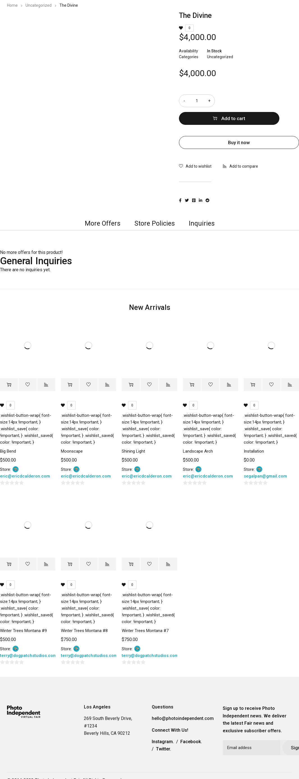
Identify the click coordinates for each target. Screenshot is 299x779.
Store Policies (155, 205)
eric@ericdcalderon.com (25, 459)
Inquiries (204, 205)
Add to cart (264, 101)
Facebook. (191, 724)
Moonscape (72, 434)
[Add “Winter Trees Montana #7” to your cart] (131, 547)
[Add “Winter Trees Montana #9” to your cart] (9, 547)
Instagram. (163, 724)
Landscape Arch (198, 434)
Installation (254, 434)
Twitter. (163, 732)
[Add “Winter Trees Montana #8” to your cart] (70, 547)
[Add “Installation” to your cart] (253, 368)
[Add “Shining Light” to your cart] (131, 368)
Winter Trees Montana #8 (84, 614)
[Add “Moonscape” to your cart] (70, 368)
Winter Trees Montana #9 (23, 614)
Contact (241, 21)
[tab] (101, 205)
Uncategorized (39, 5)
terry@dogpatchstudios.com (28, 639)
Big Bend (8, 434)
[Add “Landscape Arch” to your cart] (192, 368)
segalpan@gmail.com (265, 459)
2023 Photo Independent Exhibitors (154, 21)
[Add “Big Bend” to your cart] (9, 368)
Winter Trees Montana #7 (145, 614)
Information (211, 21)
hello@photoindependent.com (183, 702)
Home (12, 5)
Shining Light (133, 434)
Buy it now (239, 125)
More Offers (101, 205)
